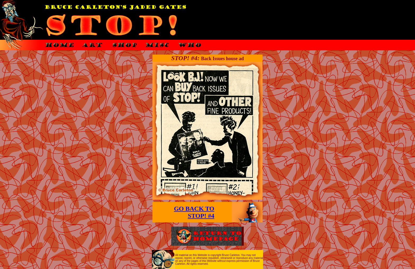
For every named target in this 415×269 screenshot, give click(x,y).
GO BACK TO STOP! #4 (194, 212)
